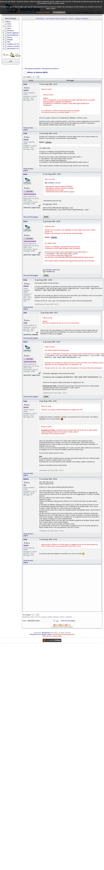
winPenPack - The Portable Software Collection (51, 18)
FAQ (8, 42)
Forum (9, 26)
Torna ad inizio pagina (30, 218)
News (9, 28)
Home (9, 24)
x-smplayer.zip (50, 273)
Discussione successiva (50, 68)
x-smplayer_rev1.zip (53, 183)
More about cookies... (44, 12)
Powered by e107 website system (41, 637)
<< (33, 77)
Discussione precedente (33, 68)
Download (10, 30)
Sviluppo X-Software (81, 18)
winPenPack (46, 635)
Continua (59, 12)
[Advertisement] (34, 44)
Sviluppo (10, 39)
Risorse (9, 37)
